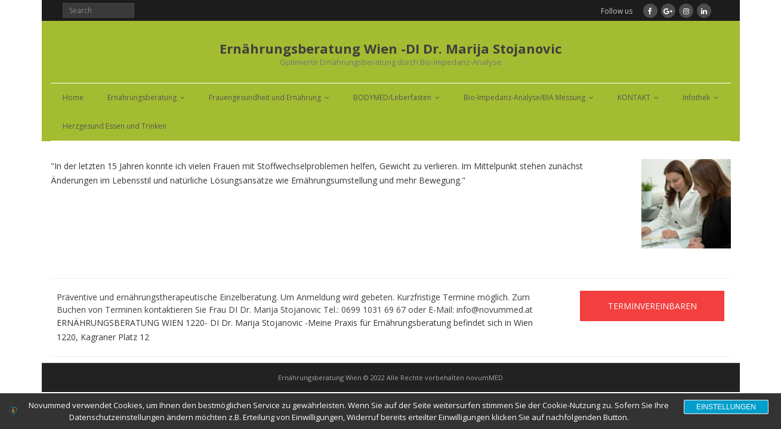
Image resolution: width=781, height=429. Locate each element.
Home (73, 97)
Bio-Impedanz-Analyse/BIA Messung (524, 97)
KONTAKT (634, 97)
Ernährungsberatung (142, 97)
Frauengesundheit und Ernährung (265, 97)
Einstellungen (726, 407)
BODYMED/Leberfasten (392, 97)
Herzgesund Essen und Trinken (114, 126)
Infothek (696, 97)
